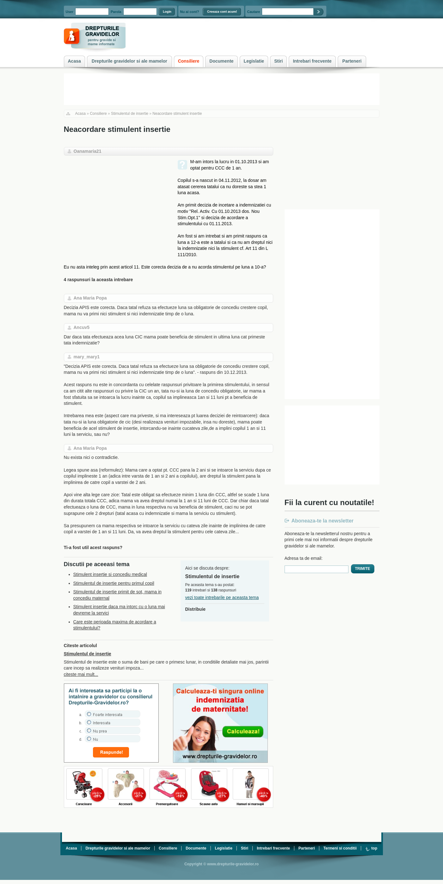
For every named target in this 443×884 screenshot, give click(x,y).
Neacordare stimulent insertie (177, 113)
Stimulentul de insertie (129, 113)
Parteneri (306, 848)
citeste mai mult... (81, 674)
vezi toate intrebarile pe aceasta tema (222, 597)
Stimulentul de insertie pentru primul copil (113, 583)
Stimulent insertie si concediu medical (110, 574)
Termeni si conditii (340, 848)
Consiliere (98, 113)
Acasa (80, 113)
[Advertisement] (117, 203)
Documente (196, 848)
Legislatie (223, 848)
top (371, 848)
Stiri (244, 848)
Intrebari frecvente (273, 848)
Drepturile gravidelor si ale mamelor (117, 848)
